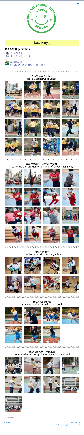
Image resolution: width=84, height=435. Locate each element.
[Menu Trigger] (77, 3)
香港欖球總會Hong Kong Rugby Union (21, 54)
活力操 (8, 423)
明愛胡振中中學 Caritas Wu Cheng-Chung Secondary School (66, 424)
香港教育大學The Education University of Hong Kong (27, 63)
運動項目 (11, 417)
